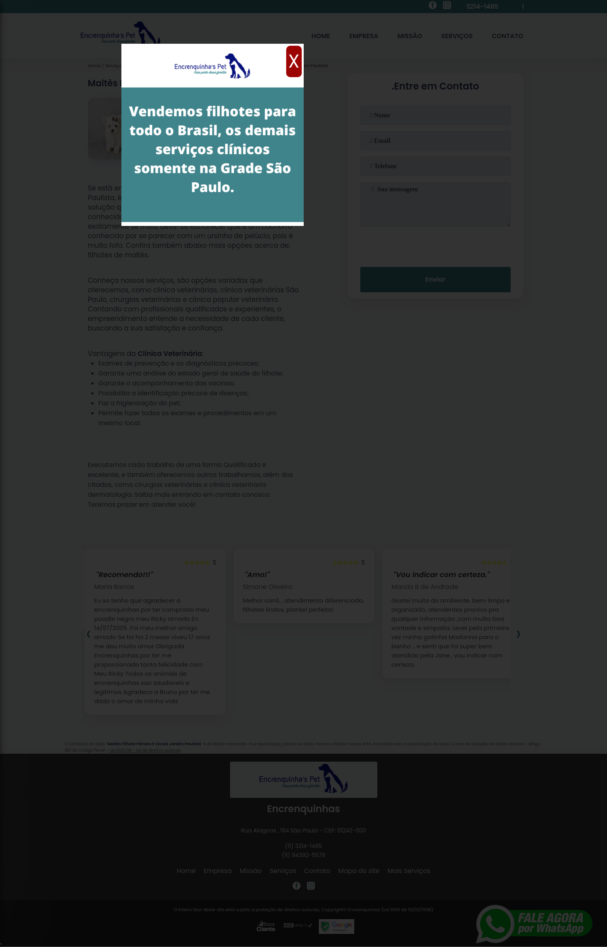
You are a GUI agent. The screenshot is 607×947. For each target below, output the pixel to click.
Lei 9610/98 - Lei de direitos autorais (145, 750)
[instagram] (447, 6)
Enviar (435, 279)
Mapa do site (359, 870)
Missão (409, 36)
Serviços (456, 36)
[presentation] (435, 245)
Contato (507, 36)
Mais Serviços (409, 870)
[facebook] (433, 6)
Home (321, 36)
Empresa (364, 36)
